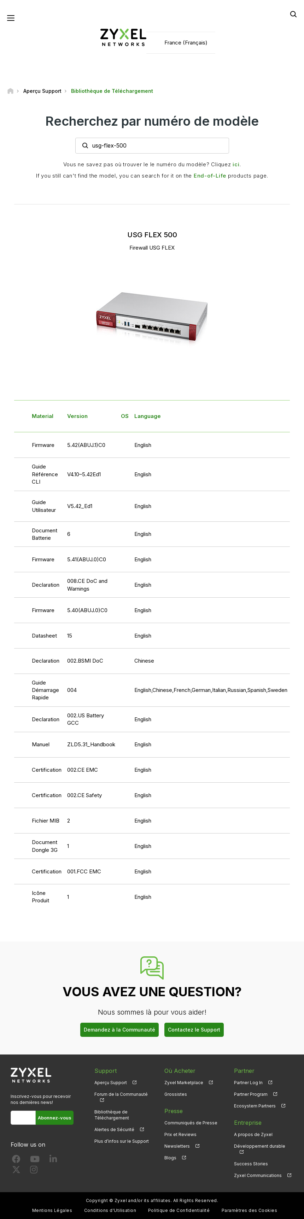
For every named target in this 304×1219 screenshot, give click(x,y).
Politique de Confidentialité (179, 1210)
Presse (173, 1111)
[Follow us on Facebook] (16, 1160)
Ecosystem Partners (255, 1106)
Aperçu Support (110, 1082)
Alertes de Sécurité (114, 1129)
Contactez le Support (194, 1030)
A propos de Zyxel (253, 1134)
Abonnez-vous (54, 1118)
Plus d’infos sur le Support (121, 1141)
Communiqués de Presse (190, 1122)
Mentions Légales (52, 1210)
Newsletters (177, 1146)
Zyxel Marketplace (183, 1082)
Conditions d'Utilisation (110, 1210)
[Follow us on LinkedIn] (53, 1160)
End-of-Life (210, 175)
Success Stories (251, 1163)
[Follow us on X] (16, 1171)
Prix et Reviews (180, 1134)
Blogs (170, 1157)
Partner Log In (248, 1082)
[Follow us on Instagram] (33, 1171)
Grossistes (175, 1094)
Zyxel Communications (258, 1175)
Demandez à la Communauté (119, 1030)
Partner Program (251, 1094)
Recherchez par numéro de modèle (152, 121)
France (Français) (185, 42)
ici (236, 164)
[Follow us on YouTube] (35, 1160)
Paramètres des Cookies (249, 1210)
